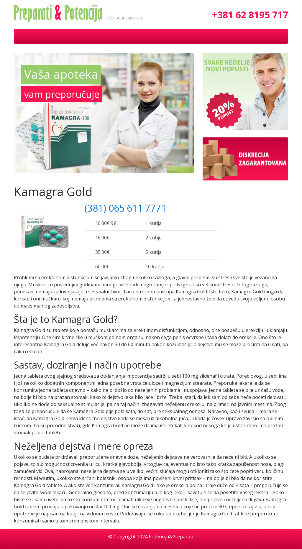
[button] (27, 113)
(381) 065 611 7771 (125, 208)
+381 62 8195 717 (250, 14)
